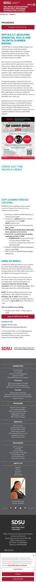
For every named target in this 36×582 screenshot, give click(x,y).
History (18, 469)
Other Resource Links (18, 458)
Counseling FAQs (18, 451)
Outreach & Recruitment (18, 429)
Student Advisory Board (18, 431)
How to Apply (18, 372)
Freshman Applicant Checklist (19, 383)
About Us (18, 467)
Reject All (18, 574)
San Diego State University (14, 3)
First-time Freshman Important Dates (19, 387)
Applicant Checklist (18, 376)
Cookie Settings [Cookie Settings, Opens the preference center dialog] (18, 569)
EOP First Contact (24, 286)
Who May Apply (18, 370)
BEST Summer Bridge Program (18, 411)
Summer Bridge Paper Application (22, 230)
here (29, 267)
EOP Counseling (18, 426)
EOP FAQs (18, 449)
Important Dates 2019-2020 (18, 393)
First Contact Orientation (18, 409)
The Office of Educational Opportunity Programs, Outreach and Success (15, 8)
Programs (12, 14)
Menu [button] (28, 5)
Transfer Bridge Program (18, 413)
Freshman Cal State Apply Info (19, 385)
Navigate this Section (17, 27)
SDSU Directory (9, 550)
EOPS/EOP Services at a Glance (18, 377)
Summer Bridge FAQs (18, 454)
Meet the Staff (18, 475)
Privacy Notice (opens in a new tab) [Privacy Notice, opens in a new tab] (17, 565)
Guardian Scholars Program (18, 407)
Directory (18, 473)
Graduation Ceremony (18, 435)
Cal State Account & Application (18, 374)
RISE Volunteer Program (18, 417)
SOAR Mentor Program (18, 415)
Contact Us (18, 471)
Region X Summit (18, 398)
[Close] (34, 555)
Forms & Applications (18, 456)
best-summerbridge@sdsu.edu (16, 327)
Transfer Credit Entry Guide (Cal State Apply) (19, 396)
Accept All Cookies (18, 579)
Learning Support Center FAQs (18, 453)
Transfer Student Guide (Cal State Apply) (19, 395)
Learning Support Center (18, 427)
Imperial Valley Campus (18, 437)
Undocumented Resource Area (18, 433)
